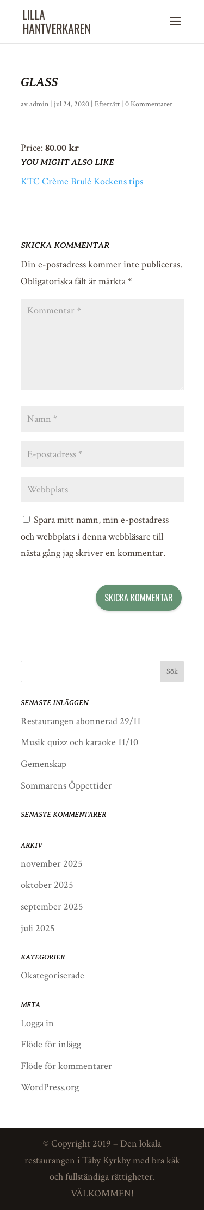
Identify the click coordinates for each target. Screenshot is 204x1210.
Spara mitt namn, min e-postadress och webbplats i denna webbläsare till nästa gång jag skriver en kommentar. (95, 536)
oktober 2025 (47, 885)
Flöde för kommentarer (66, 1066)
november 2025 (52, 863)
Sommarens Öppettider (66, 785)
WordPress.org (50, 1087)
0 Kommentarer (148, 104)
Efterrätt (107, 104)
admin (38, 104)
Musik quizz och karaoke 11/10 (79, 742)
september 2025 (52, 906)
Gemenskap (43, 764)
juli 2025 (38, 928)
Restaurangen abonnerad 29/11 (81, 721)
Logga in (37, 1023)
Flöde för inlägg (51, 1044)
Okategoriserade (52, 975)
